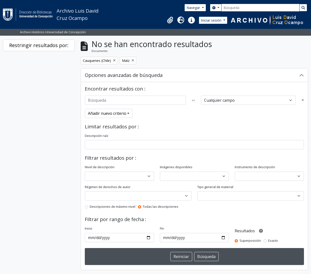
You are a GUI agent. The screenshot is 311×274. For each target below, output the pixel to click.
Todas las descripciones (160, 206)
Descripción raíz (96, 135)
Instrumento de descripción (255, 167)
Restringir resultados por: (39, 45)
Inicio (88, 228)
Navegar (194, 7)
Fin (162, 228)
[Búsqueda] (260, 7)
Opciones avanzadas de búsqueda (124, 75)
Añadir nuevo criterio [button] (107, 113)
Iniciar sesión (211, 20)
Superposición (250, 240)
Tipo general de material (215, 187)
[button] (170, 20)
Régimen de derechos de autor (107, 187)
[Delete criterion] (303, 100)
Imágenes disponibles (176, 167)
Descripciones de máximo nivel (112, 206)
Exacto (273, 240)
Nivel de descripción (99, 167)
